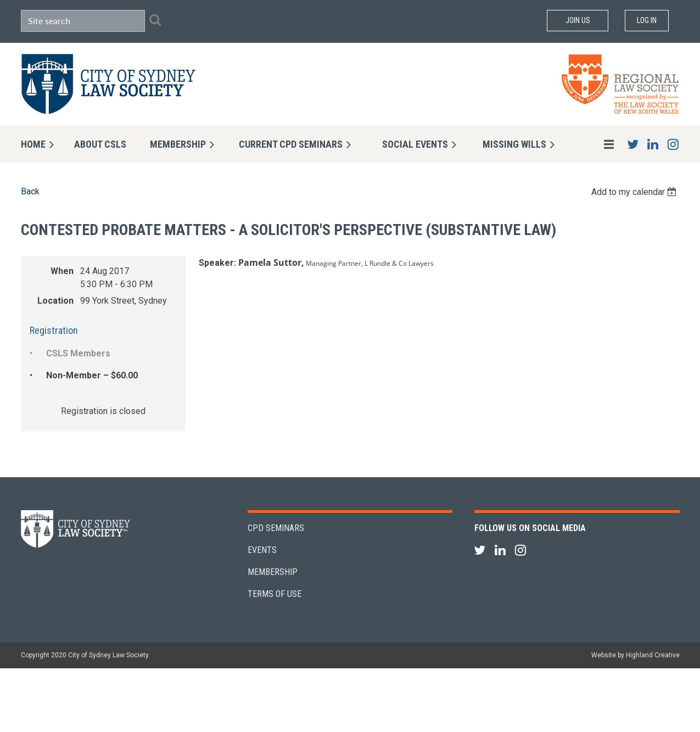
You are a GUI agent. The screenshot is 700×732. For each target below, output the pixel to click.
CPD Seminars (276, 528)
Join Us (577, 20)
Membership (273, 572)
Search (155, 20)
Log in (647, 20)
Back (30, 191)
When (62, 271)
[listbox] (635, 192)
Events (262, 550)
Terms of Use (274, 594)
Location (55, 300)
